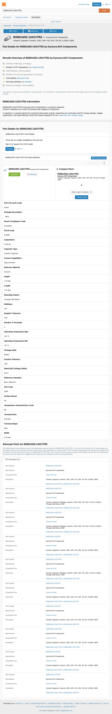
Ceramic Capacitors (19, 26)
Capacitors (7, 26)
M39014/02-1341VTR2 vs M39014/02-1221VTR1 (63, 579)
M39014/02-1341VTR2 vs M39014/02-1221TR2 (62, 670)
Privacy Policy (68, 703)
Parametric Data (98, 158)
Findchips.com (4, 4)
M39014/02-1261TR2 (53, 606)
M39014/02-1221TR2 (53, 652)
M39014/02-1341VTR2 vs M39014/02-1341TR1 (62, 555)
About (27, 703)
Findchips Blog (83, 4)
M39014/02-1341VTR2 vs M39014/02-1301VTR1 (63, 532)
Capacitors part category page (71, 115)
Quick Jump (56, 22)
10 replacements (36, 67)
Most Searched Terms (38, 703)
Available (27, 82)
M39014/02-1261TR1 (53, 583)
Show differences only (94, 163)
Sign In (107, 4)
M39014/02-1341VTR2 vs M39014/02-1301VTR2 (63, 508)
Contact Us (19, 703)
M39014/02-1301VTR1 (54, 513)
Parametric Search (54, 703)
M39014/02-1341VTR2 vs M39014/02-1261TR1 (62, 601)
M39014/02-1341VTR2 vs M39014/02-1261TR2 (62, 624)
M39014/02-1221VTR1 (54, 559)
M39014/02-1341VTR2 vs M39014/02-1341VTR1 (63, 647)
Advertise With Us (69, 707)
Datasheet (32, 174)
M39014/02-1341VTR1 (54, 629)
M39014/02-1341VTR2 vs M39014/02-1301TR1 (62, 693)
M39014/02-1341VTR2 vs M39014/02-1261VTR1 (63, 484)
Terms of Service (81, 703)
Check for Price (51, 475)
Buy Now (14, 174)
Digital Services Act (95, 703)
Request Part (23, 78)
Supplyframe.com (66, 711)
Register (97, 4)
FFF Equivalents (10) (12, 459)
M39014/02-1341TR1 (53, 537)
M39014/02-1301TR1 (53, 675)
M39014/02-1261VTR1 (54, 466)
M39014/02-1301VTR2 (54, 489)
